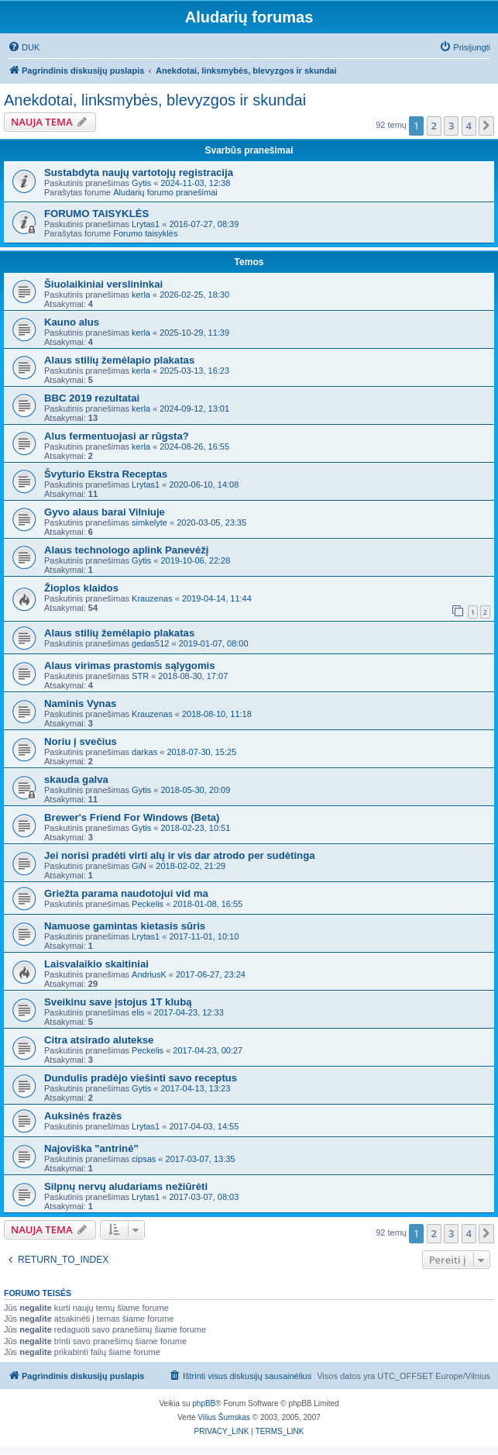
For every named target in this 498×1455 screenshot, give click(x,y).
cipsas (144, 1159)
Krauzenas (152, 598)
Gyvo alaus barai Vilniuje (104, 512)
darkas (144, 752)
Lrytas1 (146, 224)
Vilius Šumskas (223, 1417)
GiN (139, 866)
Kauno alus (71, 322)
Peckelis (147, 904)
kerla (141, 294)
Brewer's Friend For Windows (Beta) (132, 817)
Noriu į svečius (80, 741)
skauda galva (76, 779)
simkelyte (149, 522)
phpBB (203, 1403)
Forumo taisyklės (145, 233)
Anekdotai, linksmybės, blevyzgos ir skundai (155, 100)
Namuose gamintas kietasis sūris (124, 926)
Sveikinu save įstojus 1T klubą (118, 1002)
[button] (486, 125)
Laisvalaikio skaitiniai (96, 964)
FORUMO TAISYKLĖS (96, 213)
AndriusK (149, 974)
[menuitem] (23, 47)
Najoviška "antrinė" (91, 1148)
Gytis (141, 183)
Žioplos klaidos (81, 588)
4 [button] (469, 126)
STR (140, 676)
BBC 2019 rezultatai (91, 398)
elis (138, 1012)
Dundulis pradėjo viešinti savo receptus (140, 1078)
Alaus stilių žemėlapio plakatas (119, 360)
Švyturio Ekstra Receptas (105, 474)
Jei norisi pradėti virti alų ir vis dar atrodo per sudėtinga (179, 855)
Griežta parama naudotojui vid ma (126, 893)
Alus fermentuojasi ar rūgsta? (116, 436)
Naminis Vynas (80, 703)
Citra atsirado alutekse (98, 1040)
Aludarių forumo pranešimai (165, 192)
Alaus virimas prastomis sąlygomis (129, 665)
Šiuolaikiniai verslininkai (103, 284)
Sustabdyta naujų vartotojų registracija (138, 172)
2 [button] (434, 126)
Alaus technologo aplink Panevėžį (126, 550)
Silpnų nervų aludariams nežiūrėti (126, 1186)
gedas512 (150, 643)
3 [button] (451, 126)
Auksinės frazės (83, 1116)
